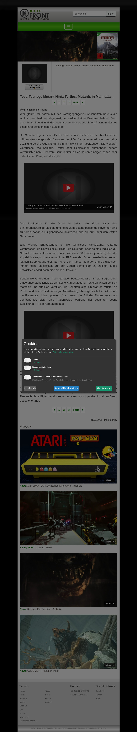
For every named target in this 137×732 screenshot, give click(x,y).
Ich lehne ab (30, 388)
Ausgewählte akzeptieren (66, 388)
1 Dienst (37, 362)
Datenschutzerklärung (63, 352)
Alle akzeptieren (104, 388)
